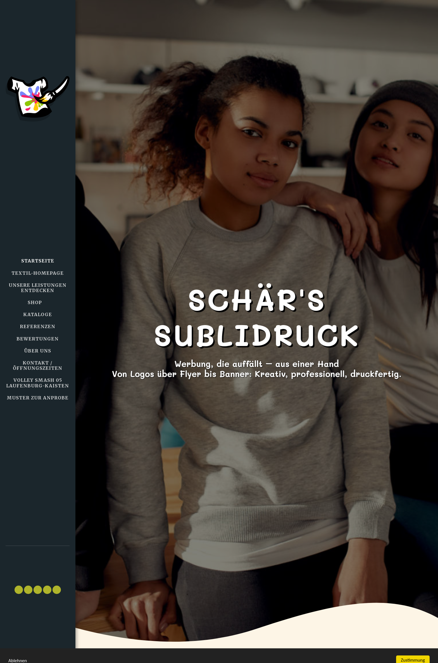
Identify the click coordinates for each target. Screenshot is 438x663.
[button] (37, 563)
